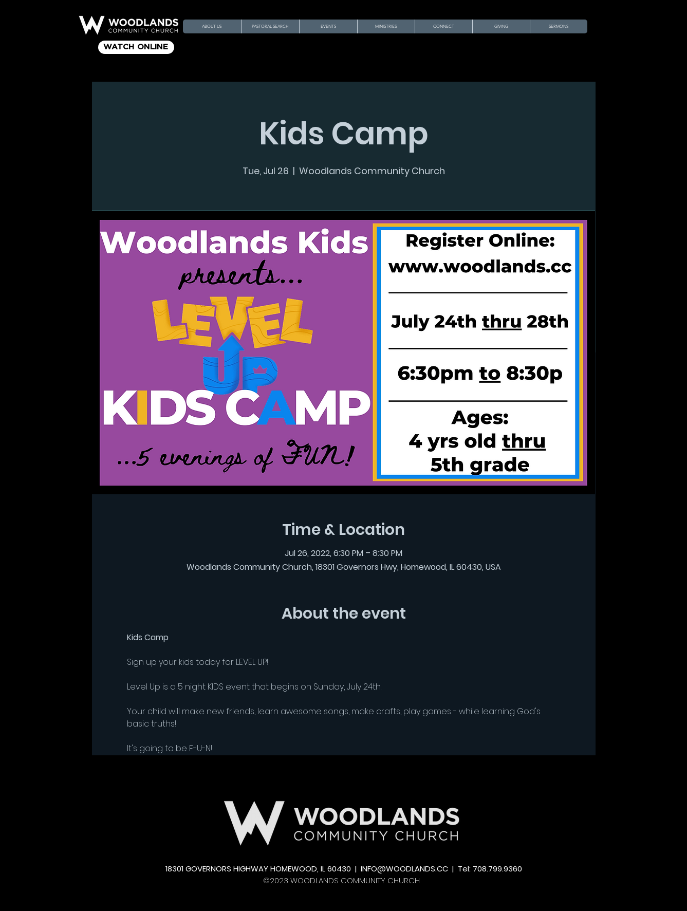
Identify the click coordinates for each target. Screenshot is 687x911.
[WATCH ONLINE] (136, 47)
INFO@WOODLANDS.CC (404, 868)
